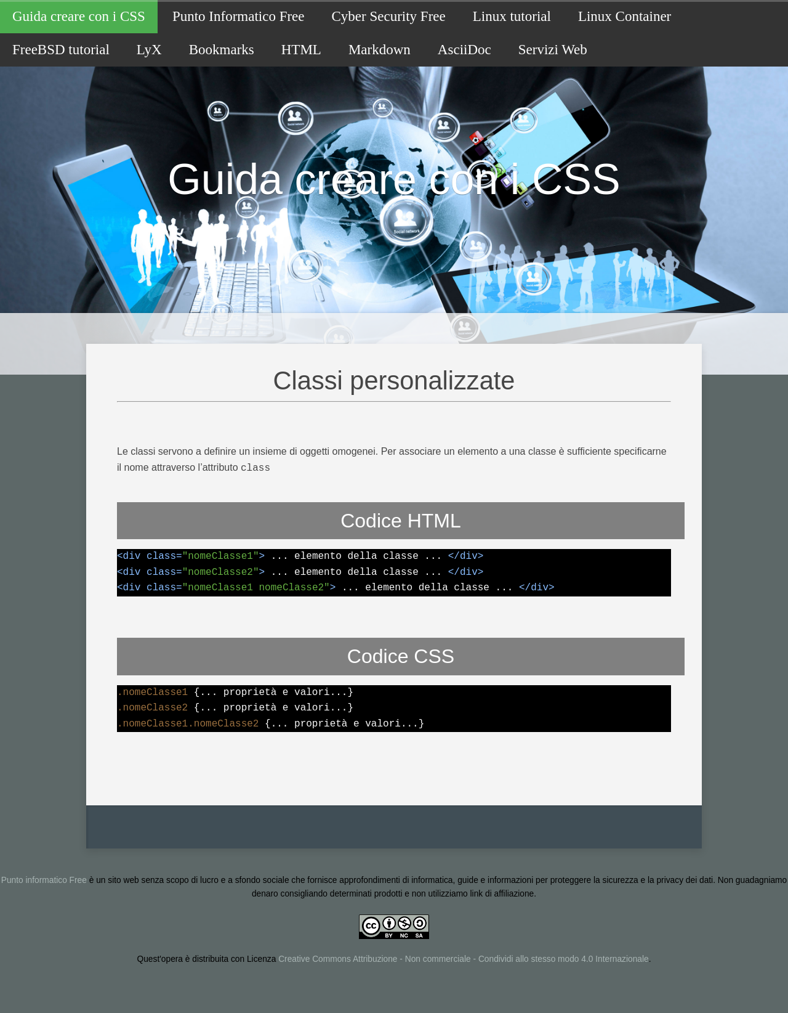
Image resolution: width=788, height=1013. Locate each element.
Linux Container (624, 16)
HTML (301, 49)
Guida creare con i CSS (78, 16)
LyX (149, 49)
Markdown (379, 49)
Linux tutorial (512, 16)
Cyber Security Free (389, 16)
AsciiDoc (464, 49)
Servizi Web (552, 49)
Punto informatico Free (44, 879)
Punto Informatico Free (238, 16)
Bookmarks (221, 49)
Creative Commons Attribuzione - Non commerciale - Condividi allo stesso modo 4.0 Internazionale (463, 957)
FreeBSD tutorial (61, 49)
